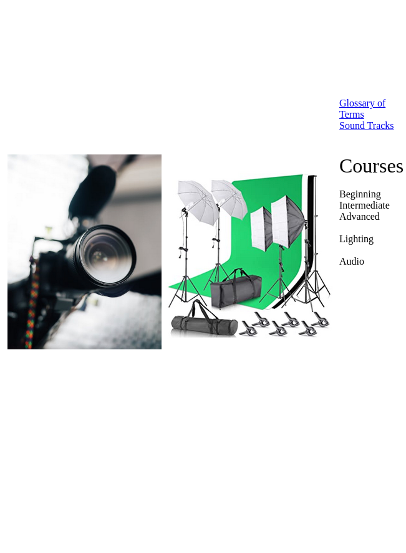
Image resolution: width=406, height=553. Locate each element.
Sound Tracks (366, 125)
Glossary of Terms (362, 109)
